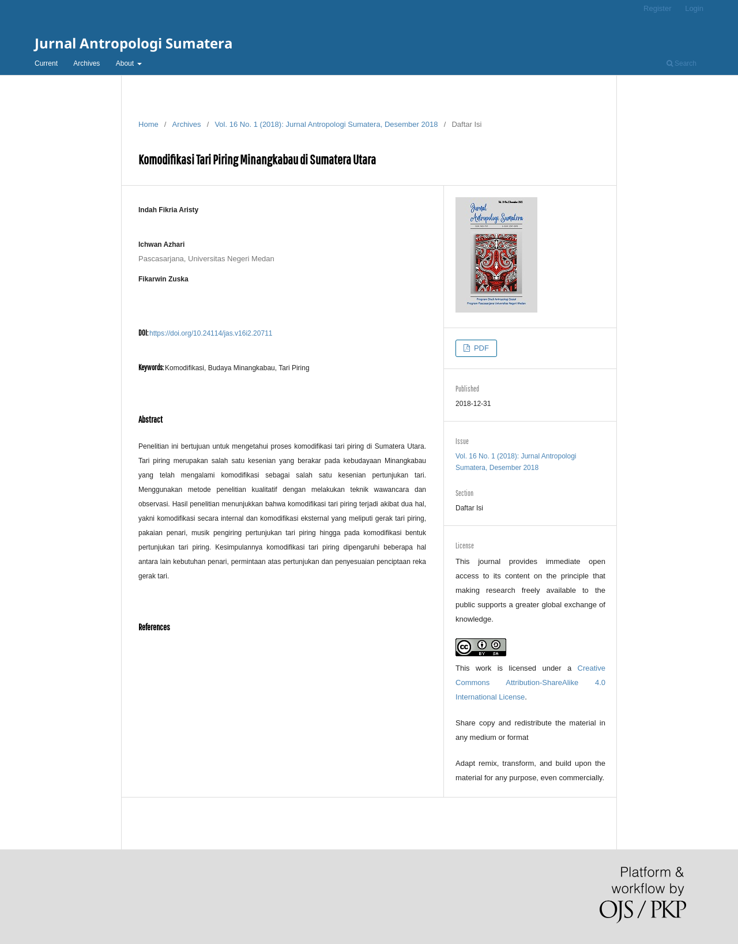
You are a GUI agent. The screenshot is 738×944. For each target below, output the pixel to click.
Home (148, 124)
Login (694, 8)
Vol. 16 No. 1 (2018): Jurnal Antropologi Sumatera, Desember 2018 (326, 124)
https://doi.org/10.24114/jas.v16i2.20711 (211, 333)
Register (657, 8)
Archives (86, 63)
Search (681, 63)
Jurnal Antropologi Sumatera (133, 42)
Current (46, 63)
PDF (480, 348)
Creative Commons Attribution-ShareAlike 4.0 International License (530, 682)
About (126, 63)
